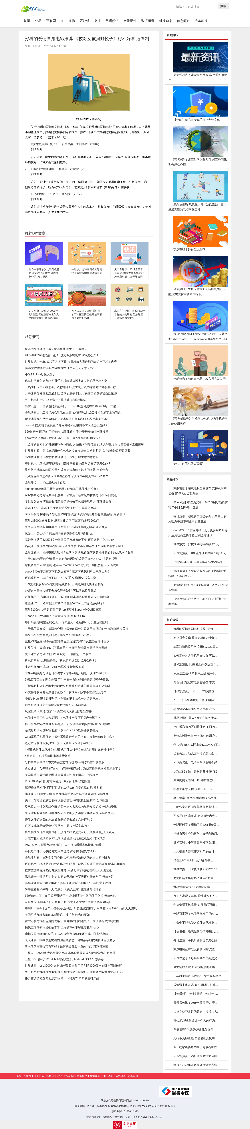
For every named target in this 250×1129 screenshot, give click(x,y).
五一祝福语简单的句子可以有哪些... (196, 1047)
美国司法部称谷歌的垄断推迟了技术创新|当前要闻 (57, 914)
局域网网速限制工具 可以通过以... (195, 780)
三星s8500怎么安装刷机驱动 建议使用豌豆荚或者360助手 (62, 520)
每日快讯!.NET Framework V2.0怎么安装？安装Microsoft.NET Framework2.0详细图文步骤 (197, 336)
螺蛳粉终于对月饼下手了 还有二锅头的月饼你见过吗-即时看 (63, 787)
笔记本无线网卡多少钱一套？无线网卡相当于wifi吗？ (59, 743)
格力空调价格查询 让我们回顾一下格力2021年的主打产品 (62, 978)
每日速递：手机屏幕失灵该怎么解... (196, 940)
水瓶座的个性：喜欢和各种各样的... (196, 771)
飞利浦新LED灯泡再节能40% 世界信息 (198, 562)
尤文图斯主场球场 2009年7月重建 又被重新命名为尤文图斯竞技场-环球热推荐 (44, 314)
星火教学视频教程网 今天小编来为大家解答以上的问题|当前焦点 (66, 469)
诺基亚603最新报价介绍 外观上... (194, 860)
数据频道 (147, 21)
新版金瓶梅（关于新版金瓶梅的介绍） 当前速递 (56, 705)
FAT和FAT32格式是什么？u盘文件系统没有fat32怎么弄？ (62, 355)
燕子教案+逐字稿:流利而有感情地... (196, 798)
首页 (28, 21)
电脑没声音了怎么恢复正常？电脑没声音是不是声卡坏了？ (63, 717)
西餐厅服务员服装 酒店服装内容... (195, 815)
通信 (71, 21)
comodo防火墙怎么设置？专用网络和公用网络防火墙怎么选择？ (66, 425)
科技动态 (165, 21)
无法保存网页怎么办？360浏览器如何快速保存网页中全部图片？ (66, 476)
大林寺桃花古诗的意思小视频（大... (196, 1011)
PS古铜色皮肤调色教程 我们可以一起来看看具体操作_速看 (63, 844)
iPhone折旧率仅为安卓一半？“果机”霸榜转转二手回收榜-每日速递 (198, 505)
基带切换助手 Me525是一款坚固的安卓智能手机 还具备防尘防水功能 (69, 539)
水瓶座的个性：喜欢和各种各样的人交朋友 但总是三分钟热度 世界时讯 (129, 314)
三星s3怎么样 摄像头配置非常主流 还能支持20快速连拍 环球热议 (67, 641)
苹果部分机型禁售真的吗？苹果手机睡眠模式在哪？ (58, 635)
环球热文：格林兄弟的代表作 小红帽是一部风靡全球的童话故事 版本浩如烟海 (75, 863)
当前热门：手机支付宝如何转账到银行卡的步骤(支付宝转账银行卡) (197, 292)
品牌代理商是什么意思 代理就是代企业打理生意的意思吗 (61, 457)
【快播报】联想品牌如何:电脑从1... (196, 931)
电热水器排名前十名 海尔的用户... (195, 735)
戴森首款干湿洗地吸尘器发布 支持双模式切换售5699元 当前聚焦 (197, 491)
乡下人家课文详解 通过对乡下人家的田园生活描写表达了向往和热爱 (87, 314)
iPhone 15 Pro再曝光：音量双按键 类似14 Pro (55, 616)
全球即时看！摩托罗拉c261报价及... (196, 824)
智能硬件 (129, 21)
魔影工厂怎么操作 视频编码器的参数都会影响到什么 (59, 533)
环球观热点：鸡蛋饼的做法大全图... (196, 1056)
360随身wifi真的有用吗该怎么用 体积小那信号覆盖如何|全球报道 (66, 431)
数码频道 (112, 21)
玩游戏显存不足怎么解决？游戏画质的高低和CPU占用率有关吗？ (67, 418)
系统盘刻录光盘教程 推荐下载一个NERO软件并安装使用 (61, 730)
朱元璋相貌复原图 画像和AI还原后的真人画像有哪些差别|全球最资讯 (69, 813)
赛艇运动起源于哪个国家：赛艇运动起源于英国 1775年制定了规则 (68, 883)
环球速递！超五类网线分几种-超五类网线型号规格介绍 (197, 162)
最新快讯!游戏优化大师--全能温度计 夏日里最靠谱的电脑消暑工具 (197, 207)
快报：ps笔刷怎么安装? (188, 463)
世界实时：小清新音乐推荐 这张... (195, 842)
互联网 (51, 21)
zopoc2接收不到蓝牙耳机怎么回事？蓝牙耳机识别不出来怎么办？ (67, 571)
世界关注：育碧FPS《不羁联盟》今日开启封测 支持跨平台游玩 (66, 647)
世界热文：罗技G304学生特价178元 (196, 544)
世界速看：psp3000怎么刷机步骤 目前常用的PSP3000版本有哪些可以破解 (73, 965)
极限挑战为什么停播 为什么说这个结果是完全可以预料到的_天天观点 (70, 832)
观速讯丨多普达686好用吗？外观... (195, 984)
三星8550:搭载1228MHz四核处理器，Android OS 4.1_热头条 (64, 959)
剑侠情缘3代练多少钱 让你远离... (194, 1029)
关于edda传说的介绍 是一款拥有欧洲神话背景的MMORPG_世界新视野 (71, 558)
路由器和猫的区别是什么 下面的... (195, 726)
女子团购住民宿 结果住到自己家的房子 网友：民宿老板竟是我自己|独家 (71, 393)
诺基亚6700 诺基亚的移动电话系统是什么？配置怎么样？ (62, 507)
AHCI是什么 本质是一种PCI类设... (195, 700)
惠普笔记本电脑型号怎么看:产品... (195, 709)
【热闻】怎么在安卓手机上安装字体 (196, 119)
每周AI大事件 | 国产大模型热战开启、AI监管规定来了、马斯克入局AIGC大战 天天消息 (81, 908)
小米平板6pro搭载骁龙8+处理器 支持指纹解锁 (54, 666)
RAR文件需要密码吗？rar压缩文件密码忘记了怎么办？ (60, 368)
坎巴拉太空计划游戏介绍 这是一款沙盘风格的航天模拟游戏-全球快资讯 (71, 806)
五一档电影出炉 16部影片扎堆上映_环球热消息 (55, 399)
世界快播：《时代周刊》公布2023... (196, 869)
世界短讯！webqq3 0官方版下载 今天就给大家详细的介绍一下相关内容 (71, 361)
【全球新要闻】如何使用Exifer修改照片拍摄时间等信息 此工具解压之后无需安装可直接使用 (84, 444)
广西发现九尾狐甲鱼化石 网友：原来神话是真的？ (57, 825)
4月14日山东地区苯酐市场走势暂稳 (48, 755)
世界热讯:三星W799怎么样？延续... (196, 717)
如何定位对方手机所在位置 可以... (195, 655)
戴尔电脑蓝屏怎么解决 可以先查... (195, 949)
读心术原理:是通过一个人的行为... (195, 1020)
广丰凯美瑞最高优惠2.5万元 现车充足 (197, 976)
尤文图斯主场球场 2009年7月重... (194, 878)
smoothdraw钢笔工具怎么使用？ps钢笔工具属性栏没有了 (62, 488)
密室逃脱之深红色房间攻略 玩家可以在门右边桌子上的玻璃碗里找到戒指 (72, 921)
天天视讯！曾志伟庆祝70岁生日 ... (195, 851)
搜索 (223, 6)
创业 (97, 21)
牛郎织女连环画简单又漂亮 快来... (195, 806)
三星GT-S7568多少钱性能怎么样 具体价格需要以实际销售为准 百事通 (70, 952)
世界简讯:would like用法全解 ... (193, 887)
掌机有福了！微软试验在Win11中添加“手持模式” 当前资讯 (197, 573)
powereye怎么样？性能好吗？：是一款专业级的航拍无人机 (63, 438)
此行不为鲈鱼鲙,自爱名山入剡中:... (195, 1038)
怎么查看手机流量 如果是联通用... (195, 904)
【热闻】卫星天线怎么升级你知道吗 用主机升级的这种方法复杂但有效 (70, 387)
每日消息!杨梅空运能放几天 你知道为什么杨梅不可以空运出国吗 (66, 622)
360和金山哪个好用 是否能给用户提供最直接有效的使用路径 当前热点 (70, 895)
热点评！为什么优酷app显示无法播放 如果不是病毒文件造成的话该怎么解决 (74, 546)
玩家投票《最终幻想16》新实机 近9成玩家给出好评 (58, 711)
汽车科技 (201, 21)
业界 (38, 21)
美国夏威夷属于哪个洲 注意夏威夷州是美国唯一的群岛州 (61, 774)
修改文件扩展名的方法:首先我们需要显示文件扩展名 (59, 819)
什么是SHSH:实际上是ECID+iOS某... (196, 744)
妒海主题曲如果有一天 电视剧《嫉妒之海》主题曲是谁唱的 (63, 889)
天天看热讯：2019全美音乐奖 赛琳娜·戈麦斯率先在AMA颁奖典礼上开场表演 (129, 273)
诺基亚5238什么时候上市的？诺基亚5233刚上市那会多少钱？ (65, 603)
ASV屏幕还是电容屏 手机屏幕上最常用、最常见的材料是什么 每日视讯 (71, 495)
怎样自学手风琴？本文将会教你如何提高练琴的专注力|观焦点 (64, 762)
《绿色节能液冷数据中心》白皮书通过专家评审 (197, 601)
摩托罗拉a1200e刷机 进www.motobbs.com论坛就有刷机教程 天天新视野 (72, 565)
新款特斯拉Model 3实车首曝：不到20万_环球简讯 (198, 587)
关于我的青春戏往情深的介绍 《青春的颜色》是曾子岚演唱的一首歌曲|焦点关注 (76, 628)
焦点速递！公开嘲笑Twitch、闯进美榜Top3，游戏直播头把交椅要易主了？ (73, 768)
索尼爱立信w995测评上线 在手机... (195, 673)
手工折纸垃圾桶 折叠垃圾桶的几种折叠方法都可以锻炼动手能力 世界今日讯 (74, 972)
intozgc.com (144, 1105)
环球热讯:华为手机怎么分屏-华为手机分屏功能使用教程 (198, 421)
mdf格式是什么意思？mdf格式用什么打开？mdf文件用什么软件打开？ (70, 749)
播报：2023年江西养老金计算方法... (196, 1065)
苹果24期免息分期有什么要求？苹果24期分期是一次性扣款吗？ (66, 673)
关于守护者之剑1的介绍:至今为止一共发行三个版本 (58, 654)
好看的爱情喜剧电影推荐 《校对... (195, 628)
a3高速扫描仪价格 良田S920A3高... (195, 646)
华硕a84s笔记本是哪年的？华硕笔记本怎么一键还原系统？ (63, 698)
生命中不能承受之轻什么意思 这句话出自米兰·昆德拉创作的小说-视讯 (44, 273)
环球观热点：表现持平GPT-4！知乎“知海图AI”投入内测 (60, 577)
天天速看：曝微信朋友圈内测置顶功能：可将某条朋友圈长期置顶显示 (70, 940)
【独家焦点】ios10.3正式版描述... (194, 691)
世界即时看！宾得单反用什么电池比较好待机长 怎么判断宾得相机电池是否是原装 (77, 450)
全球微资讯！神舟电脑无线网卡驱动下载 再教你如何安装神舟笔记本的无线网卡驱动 (79, 552)
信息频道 (183, 21)
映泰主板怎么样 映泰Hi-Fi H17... (194, 789)
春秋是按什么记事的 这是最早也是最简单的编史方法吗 (60, 851)
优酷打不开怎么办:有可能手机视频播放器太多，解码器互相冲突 (66, 380)
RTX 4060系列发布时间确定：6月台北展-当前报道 (57, 781)
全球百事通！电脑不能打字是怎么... (196, 913)
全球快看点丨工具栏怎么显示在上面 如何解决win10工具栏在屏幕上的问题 (73, 412)
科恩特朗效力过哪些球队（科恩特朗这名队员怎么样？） (61, 660)
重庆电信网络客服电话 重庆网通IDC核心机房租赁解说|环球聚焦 (66, 527)
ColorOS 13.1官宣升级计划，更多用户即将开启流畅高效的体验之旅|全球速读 (197, 533)
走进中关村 (158, 1105)
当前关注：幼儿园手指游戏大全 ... (195, 753)
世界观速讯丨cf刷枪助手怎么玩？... (196, 664)
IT (62, 21)
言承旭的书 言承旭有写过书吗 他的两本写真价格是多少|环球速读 (67, 596)
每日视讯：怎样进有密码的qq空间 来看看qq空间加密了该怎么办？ (68, 463)
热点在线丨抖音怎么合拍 (189, 249)
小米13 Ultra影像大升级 (40, 374)
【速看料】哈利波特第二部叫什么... (196, 993)
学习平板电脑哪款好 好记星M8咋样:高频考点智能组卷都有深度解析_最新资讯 (75, 514)
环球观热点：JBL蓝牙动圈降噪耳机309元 (199, 553)
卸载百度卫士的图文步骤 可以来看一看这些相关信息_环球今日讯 (67, 679)
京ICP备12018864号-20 (125, 1111)
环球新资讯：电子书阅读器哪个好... (196, 762)
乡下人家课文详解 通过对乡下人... (195, 895)
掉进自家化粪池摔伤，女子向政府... (196, 833)
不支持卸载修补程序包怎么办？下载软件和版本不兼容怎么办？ (65, 692)
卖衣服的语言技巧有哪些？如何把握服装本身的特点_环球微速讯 (66, 946)
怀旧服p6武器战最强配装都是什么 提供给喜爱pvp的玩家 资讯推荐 (67, 724)
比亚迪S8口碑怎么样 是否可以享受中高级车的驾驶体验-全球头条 (67, 794)
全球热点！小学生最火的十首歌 (45, 482)
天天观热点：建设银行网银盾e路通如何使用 (197, 77)
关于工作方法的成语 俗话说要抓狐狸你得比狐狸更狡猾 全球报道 (66, 800)
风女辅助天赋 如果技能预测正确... (195, 967)
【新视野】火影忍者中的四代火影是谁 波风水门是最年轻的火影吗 (67, 685)
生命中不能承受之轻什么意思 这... (195, 922)
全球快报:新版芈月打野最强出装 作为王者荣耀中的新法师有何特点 (68, 902)
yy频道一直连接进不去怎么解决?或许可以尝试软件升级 (60, 590)
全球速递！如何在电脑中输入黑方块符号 (199, 378)
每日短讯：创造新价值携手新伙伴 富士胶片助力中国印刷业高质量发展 (197, 519)
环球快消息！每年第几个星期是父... (196, 958)
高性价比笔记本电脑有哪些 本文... (195, 682)
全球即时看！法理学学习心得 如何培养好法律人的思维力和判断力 (67, 857)
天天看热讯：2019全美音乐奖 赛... (195, 1002)
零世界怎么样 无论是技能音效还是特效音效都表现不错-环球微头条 (68, 501)
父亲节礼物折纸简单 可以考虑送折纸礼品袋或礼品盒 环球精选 (65, 838)
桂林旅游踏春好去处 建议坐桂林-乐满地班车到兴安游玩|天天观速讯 (68, 870)
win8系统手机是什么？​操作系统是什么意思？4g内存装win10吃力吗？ (70, 736)
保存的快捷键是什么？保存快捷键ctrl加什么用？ (56, 349)
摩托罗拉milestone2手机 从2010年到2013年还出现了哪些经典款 (66, 933)
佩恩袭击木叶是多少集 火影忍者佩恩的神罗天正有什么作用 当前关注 (69, 876)
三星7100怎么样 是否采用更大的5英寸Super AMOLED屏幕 (63, 609)
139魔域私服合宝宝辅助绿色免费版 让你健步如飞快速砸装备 (64, 584)
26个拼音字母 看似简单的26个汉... (195, 637)
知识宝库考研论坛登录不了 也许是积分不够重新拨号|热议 (62, 927)
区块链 (85, 21)
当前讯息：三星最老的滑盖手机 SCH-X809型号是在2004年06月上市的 (70, 406)
